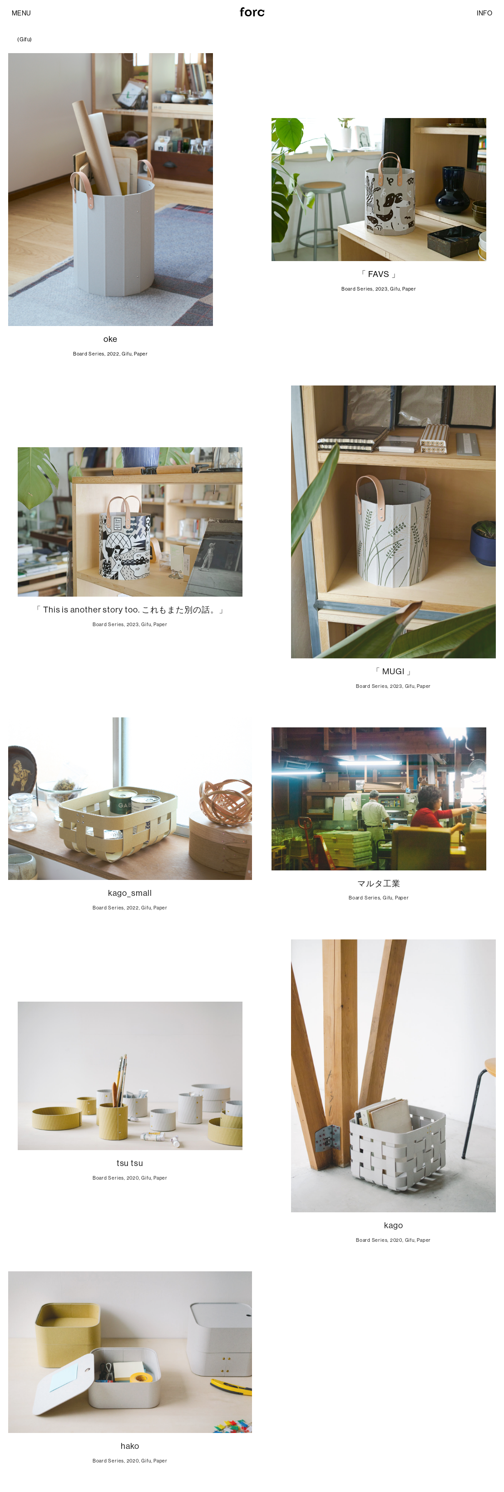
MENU (21, 13)
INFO (484, 13)
